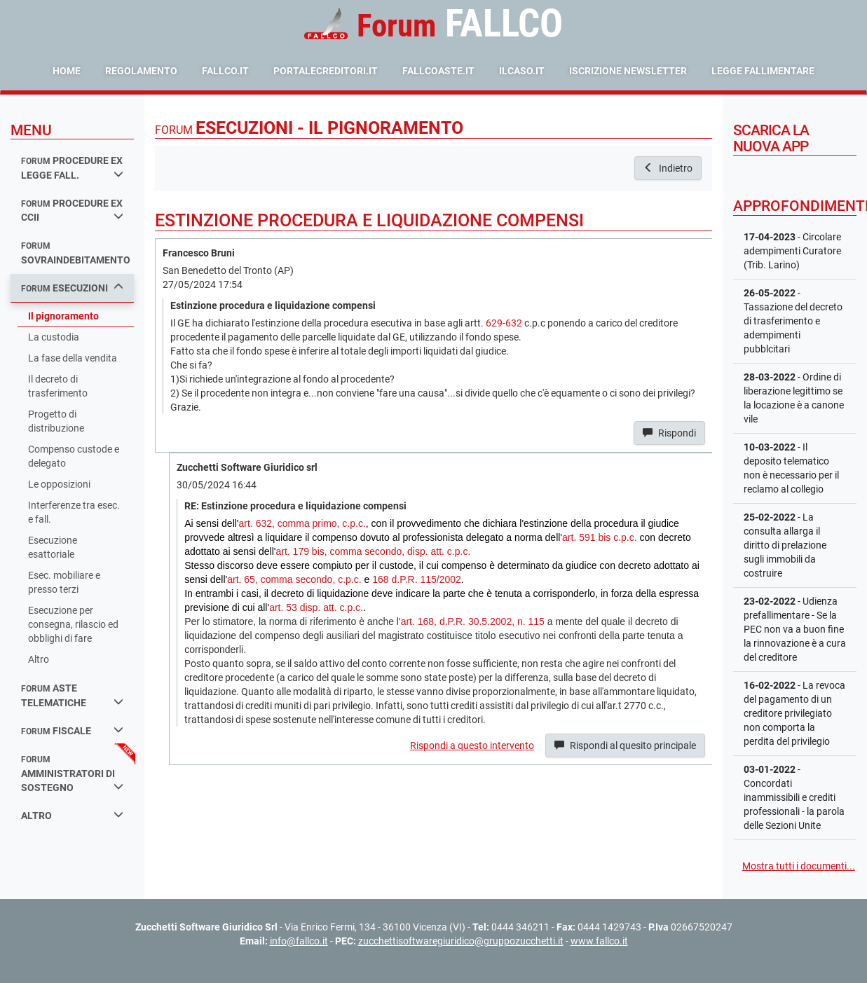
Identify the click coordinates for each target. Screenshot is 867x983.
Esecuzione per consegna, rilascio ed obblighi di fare (73, 624)
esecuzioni (72, 288)
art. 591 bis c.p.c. (599, 537)
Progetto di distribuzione (56, 421)
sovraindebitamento (75, 253)
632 (513, 323)
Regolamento (141, 70)
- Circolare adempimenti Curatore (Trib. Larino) (792, 250)
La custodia (53, 337)
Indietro (667, 168)
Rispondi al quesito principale (625, 745)
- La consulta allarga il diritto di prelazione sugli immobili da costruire (785, 545)
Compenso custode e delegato (73, 456)
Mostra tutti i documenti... (798, 866)
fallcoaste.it (438, 70)
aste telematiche (72, 695)
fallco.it (225, 70)
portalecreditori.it (325, 70)
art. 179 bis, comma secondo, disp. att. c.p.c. (372, 551)
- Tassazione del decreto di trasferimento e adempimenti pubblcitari (793, 321)
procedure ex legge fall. (72, 168)
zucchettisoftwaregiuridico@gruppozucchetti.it (461, 941)
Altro (38, 659)
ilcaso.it (522, 70)
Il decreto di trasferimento (58, 386)
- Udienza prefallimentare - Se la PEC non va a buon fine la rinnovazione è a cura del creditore (795, 629)
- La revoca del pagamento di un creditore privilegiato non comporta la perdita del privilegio (794, 713)
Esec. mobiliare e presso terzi (64, 582)
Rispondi (669, 433)
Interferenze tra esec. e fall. (74, 512)
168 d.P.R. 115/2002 (416, 579)
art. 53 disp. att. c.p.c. (316, 607)
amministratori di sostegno (72, 774)
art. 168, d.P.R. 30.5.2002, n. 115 (473, 621)
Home (67, 70)
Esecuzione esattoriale (52, 547)
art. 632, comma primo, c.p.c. (302, 523)
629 (494, 323)
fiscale (72, 730)
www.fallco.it (599, 941)
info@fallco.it (299, 941)
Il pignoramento (63, 316)
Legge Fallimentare (762, 70)
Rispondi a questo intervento (472, 745)
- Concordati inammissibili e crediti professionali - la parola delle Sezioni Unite (794, 797)
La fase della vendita (72, 358)
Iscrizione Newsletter (628, 70)
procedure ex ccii (72, 211)
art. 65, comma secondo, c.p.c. (294, 579)
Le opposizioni (59, 484)
